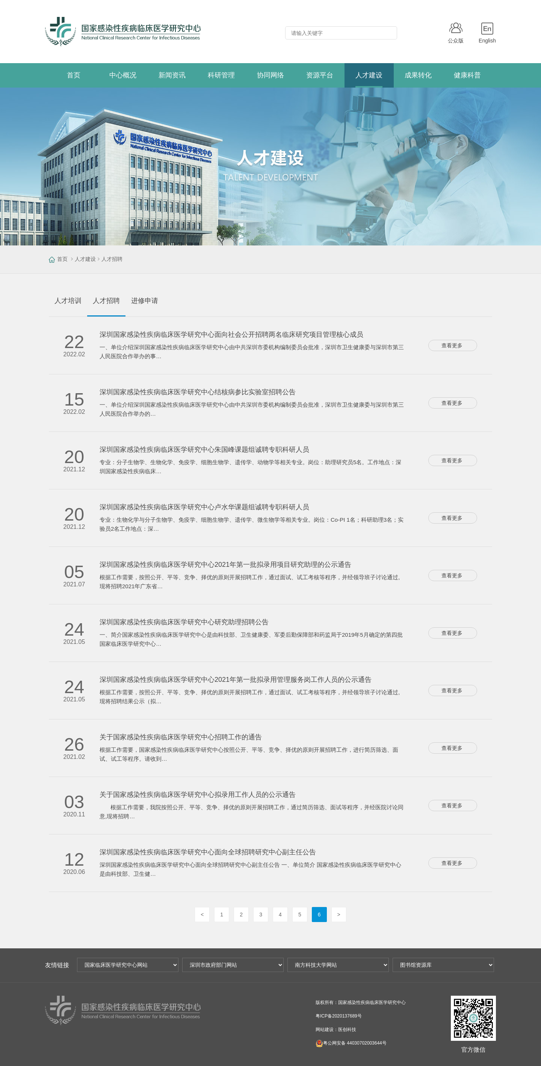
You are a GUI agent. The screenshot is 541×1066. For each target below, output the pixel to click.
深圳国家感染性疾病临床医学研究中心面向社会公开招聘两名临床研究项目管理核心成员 (231, 334)
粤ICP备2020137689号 (339, 1016)
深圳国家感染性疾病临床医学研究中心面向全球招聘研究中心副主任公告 (208, 852)
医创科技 (347, 1029)
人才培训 (68, 300)
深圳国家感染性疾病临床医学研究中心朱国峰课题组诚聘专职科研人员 (204, 449)
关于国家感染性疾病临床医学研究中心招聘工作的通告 (181, 737)
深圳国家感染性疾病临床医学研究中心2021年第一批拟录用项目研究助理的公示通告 (225, 564)
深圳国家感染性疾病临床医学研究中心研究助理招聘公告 (184, 622)
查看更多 (451, 345)
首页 (62, 259)
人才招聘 (111, 259)
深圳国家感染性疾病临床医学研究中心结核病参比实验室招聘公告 (198, 392)
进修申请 (144, 300)
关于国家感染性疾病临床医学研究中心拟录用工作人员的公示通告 (198, 794)
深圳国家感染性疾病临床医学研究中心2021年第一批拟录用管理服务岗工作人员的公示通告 (236, 679)
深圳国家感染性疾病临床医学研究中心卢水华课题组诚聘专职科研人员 (204, 507)
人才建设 (85, 259)
